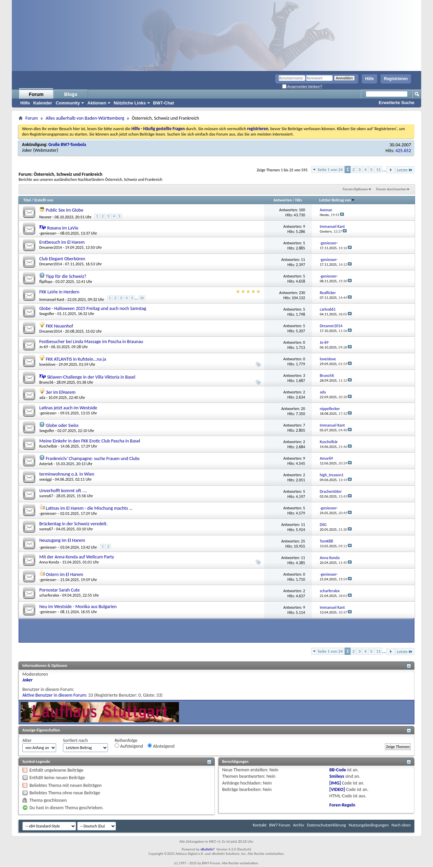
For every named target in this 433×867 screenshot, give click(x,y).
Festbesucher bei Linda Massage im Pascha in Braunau (91, 341)
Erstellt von (43, 200)
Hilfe (369, 78)
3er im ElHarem (60, 392)
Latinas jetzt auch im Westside (68, 408)
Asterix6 (46, 463)
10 (142, 298)
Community (68, 102)
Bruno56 (46, 382)
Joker (27, 150)
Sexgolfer (46, 313)
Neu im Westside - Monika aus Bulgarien (78, 606)
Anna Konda (49, 562)
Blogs (70, 94)
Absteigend (161, 746)
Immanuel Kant (51, 299)
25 (303, 541)
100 (302, 210)
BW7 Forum (279, 824)
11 (378, 169)
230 (302, 292)
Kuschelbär (48, 446)
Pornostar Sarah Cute (59, 590)
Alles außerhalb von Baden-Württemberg (85, 118)
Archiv (298, 824)
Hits (298, 200)
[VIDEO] (337, 789)
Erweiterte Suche (397, 102)
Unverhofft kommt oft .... (63, 490)
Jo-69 (43, 346)
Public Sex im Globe (64, 210)
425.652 (403, 150)
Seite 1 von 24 (330, 169)
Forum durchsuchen (391, 189)
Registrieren (396, 78)
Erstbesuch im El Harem (62, 242)
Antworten (283, 200)
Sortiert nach (75, 740)
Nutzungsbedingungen (369, 824)
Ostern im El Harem (64, 574)
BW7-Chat (163, 102)
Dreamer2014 (50, 247)
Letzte (405, 169)
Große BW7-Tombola (67, 144)
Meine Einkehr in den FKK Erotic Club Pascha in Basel (89, 441)
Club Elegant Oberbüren (62, 259)
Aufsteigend (129, 746)
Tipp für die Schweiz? (66, 276)
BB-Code (337, 770)
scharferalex (49, 595)
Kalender (42, 102)
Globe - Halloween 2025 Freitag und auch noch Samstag (92, 308)
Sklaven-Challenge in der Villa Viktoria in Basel (91, 377)
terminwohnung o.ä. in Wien (66, 474)
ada (42, 397)
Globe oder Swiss (62, 425)
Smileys (336, 776)
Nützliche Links (130, 102)
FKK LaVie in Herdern (59, 292)
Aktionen (96, 102)
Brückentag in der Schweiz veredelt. (73, 524)
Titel (27, 200)
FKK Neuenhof (59, 326)
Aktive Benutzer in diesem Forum (54, 695)
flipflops (45, 281)
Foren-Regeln (342, 805)
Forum (36, 94)
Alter (27, 740)
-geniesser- (48, 233)
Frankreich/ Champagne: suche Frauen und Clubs (93, 458)
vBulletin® (207, 849)
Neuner (45, 217)
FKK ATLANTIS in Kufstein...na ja (76, 359)
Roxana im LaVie (62, 228)
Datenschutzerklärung (326, 824)
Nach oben (401, 824)
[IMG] (335, 783)
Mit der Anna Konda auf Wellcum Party (76, 557)
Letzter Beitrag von (337, 200)
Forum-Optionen (355, 189)
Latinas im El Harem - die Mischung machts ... (89, 508)
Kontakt (260, 824)
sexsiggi (45, 479)
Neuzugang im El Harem (62, 540)
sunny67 (46, 495)
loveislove (47, 364)
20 (303, 408)
